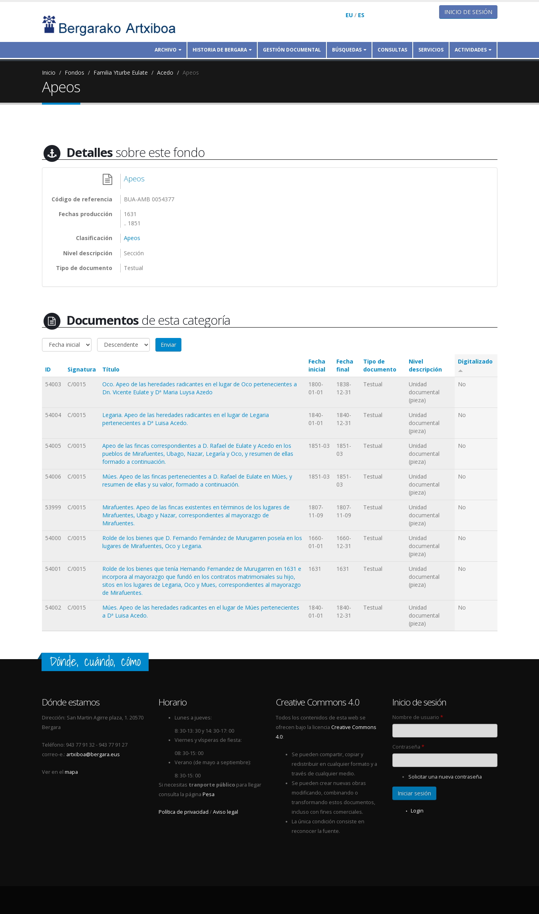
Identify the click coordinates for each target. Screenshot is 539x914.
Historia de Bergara (222, 49)
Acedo (165, 72)
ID (48, 369)
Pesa (209, 794)
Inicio (49, 72)
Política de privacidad (184, 812)
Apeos (191, 72)
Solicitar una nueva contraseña (445, 776)
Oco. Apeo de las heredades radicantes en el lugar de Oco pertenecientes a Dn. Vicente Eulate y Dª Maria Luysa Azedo (199, 388)
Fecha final (344, 365)
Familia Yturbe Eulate (120, 72)
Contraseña (408, 746)
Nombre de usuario (417, 717)
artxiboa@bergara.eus (93, 754)
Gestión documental (292, 49)
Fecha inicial (316, 365)
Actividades (473, 49)
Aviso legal (225, 812)
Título (110, 369)
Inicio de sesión (468, 12)
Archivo (168, 49)
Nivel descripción (425, 365)
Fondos (74, 72)
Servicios (431, 49)
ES (361, 15)
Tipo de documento (379, 365)
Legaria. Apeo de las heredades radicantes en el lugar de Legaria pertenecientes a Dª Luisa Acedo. (185, 419)
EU (349, 15)
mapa (71, 772)
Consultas (392, 49)
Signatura (82, 369)
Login (417, 810)
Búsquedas (349, 49)
